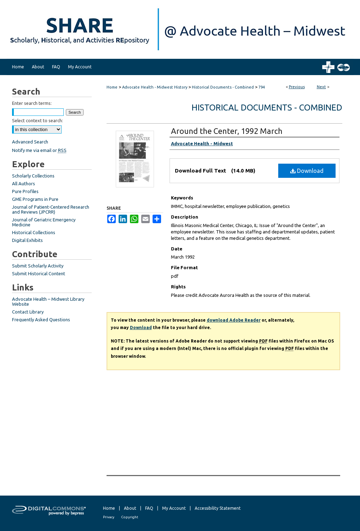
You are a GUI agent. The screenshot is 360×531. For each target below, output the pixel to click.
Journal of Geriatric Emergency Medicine (43, 222)
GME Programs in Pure (35, 199)
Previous (297, 87)
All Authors (23, 183)
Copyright (129, 517)
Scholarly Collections (33, 175)
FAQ (149, 508)
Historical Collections (33, 232)
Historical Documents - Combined (223, 87)
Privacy (108, 517)
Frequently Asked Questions (41, 319)
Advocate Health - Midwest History (154, 87)
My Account (174, 508)
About (130, 508)
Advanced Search (30, 141)
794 (261, 87)
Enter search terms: (32, 103)
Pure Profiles (25, 191)
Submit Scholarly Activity (37, 265)
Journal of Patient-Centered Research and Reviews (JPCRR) (50, 209)
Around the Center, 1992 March (226, 130)
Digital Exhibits (27, 240)
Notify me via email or (39, 150)
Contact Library (28, 311)
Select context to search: (37, 120)
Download (307, 171)
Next (321, 87)
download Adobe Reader (234, 320)
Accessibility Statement (218, 508)
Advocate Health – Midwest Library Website (48, 301)
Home (112, 87)
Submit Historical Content (38, 273)
